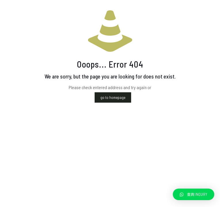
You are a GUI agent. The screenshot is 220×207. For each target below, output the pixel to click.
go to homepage (112, 97)
